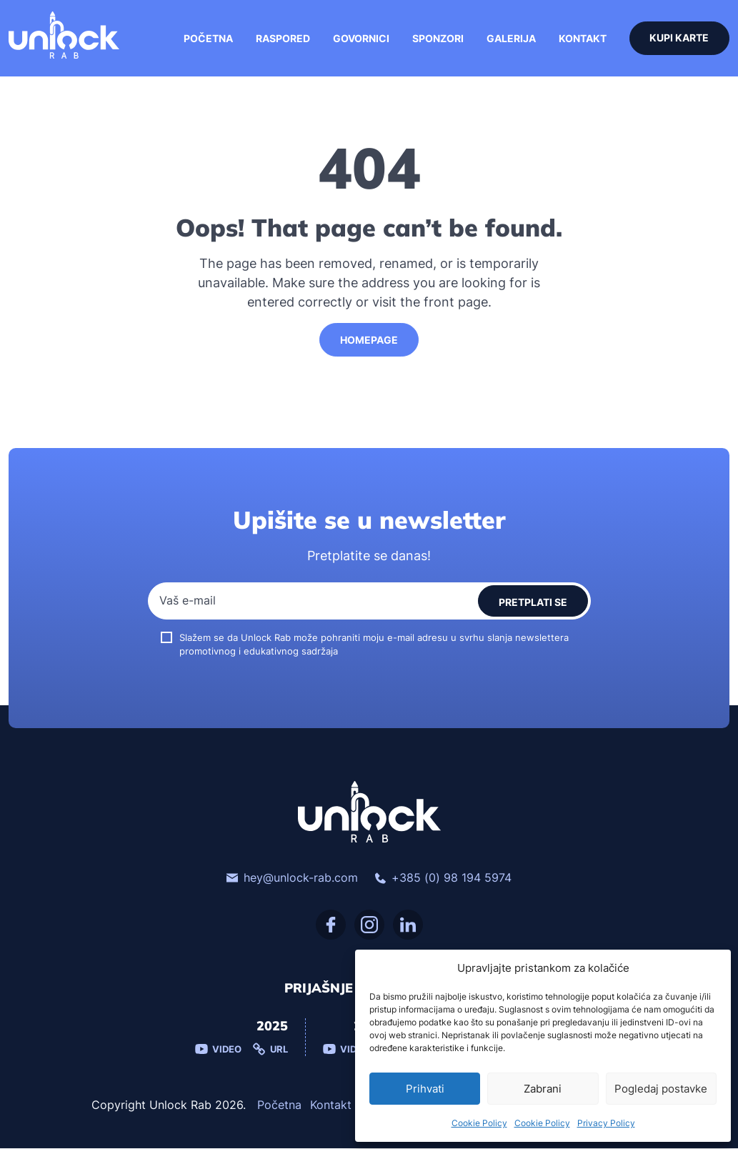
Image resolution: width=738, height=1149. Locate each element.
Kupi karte (679, 39)
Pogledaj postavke (660, 1088)
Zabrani (543, 1088)
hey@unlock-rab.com (292, 879)
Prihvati (425, 1088)
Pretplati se (533, 603)
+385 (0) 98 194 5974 (443, 879)
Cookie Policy (479, 1123)
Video (218, 1050)
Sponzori (437, 39)
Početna (207, 39)
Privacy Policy (606, 1123)
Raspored (282, 39)
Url (270, 1050)
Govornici (360, 39)
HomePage (369, 340)
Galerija (510, 39)
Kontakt (582, 39)
